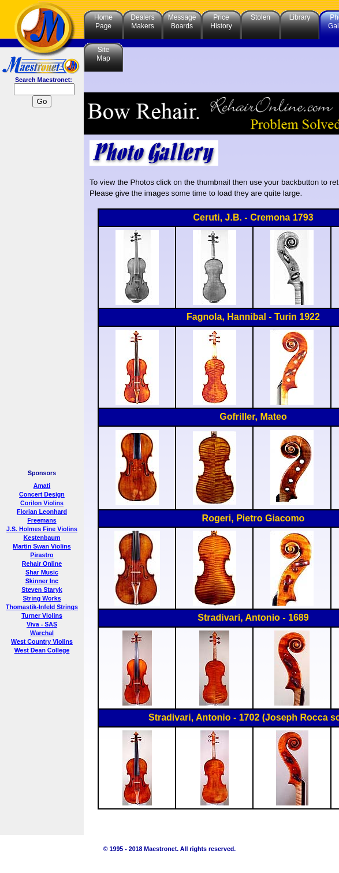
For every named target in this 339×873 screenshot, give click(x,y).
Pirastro (41, 554)
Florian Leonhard (42, 511)
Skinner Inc (41, 580)
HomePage (103, 21)
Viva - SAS (42, 624)
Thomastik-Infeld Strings (42, 606)
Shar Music (41, 572)
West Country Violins (42, 641)
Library (300, 17)
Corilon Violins (42, 502)
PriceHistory (221, 21)
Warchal (42, 632)
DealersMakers (142, 21)
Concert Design (42, 494)
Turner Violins (41, 615)
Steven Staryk (41, 589)
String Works (42, 598)
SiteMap (103, 54)
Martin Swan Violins (41, 546)
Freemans (41, 520)
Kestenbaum (42, 537)
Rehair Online (42, 563)
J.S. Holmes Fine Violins (41, 528)
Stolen (260, 17)
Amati (42, 485)
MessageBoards (182, 21)
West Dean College (42, 650)
